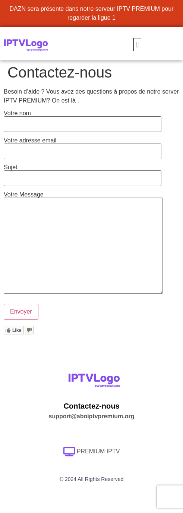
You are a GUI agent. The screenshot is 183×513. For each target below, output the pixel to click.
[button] (137, 44)
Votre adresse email (82, 146)
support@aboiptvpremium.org (92, 416)
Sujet (82, 172)
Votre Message (83, 243)
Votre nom (82, 118)
